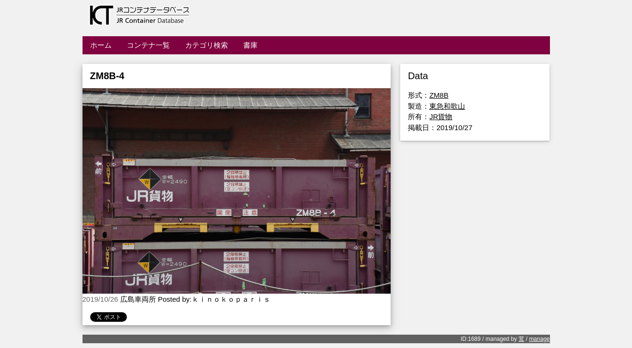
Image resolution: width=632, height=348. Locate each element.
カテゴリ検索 (206, 45)
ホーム (101, 45)
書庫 (250, 45)
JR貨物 (440, 117)
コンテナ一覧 (148, 45)
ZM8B (438, 95)
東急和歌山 (447, 106)
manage (539, 339)
